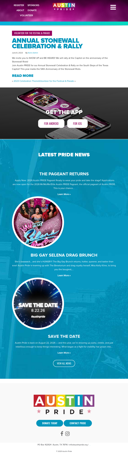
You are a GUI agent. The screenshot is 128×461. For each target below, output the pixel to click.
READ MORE (22, 76)
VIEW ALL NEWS (64, 363)
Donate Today (49, 423)
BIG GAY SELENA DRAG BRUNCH (64, 255)
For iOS (77, 123)
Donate (32, 10)
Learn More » (64, 194)
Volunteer (26, 15)
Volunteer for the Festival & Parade (32, 33)
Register (19, 5)
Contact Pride (78, 423)
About (20, 10)
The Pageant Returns (64, 174)
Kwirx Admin (33, 53)
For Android (51, 123)
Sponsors (33, 5)
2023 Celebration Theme (26, 81)
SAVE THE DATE (64, 336)
